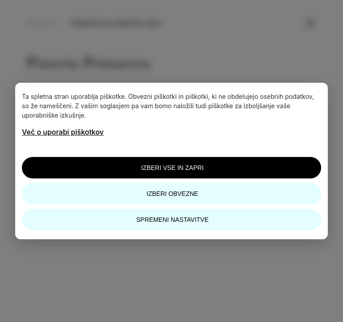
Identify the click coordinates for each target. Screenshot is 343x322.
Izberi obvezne (172, 193)
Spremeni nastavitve (172, 219)
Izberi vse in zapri (172, 167)
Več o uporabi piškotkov (63, 131)
